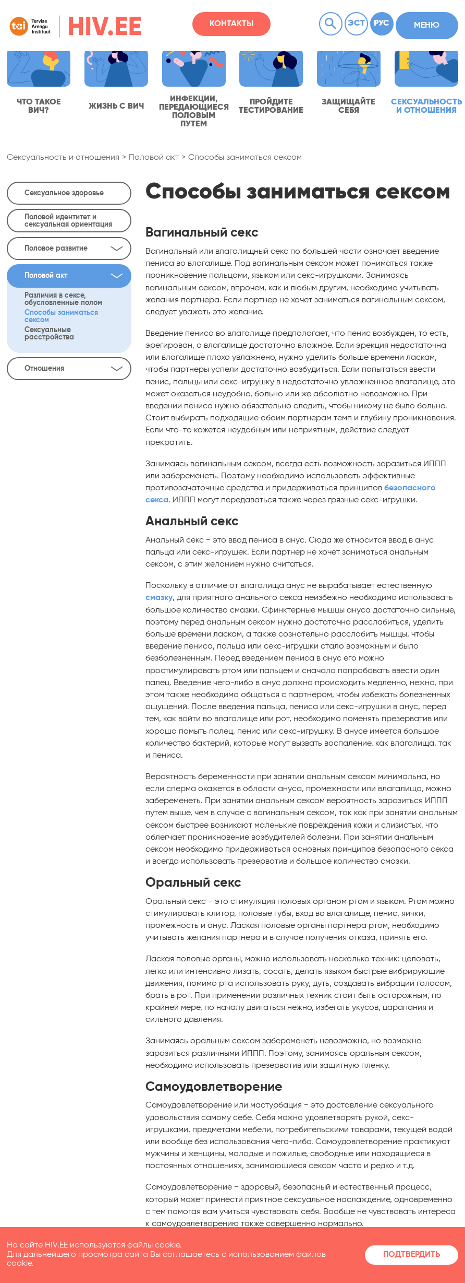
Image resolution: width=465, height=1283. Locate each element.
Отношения (74, 368)
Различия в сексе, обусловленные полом (63, 299)
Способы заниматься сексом (245, 158)
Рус (381, 23)
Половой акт (154, 158)
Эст (356, 23)
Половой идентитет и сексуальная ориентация (68, 221)
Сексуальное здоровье (64, 193)
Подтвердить (411, 1255)
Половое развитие (74, 248)
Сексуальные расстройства (49, 333)
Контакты (231, 24)
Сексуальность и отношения (63, 158)
